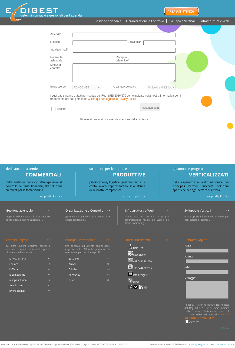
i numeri (14, 264)
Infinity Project (198, 344)
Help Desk (136, 248)
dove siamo (137, 254)
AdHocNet (74, 274)
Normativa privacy (225, 344)
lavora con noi (17, 290)
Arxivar (72, 264)
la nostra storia (18, 258)
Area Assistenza (181, 11)
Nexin (72, 280)
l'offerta (14, 269)
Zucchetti (74, 258)
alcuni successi (17, 285)
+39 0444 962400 (140, 261)
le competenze (17, 274)
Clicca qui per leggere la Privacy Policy (112, 99)
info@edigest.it (138, 275)
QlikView (73, 269)
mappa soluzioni (18, 280)
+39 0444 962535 (140, 268)
